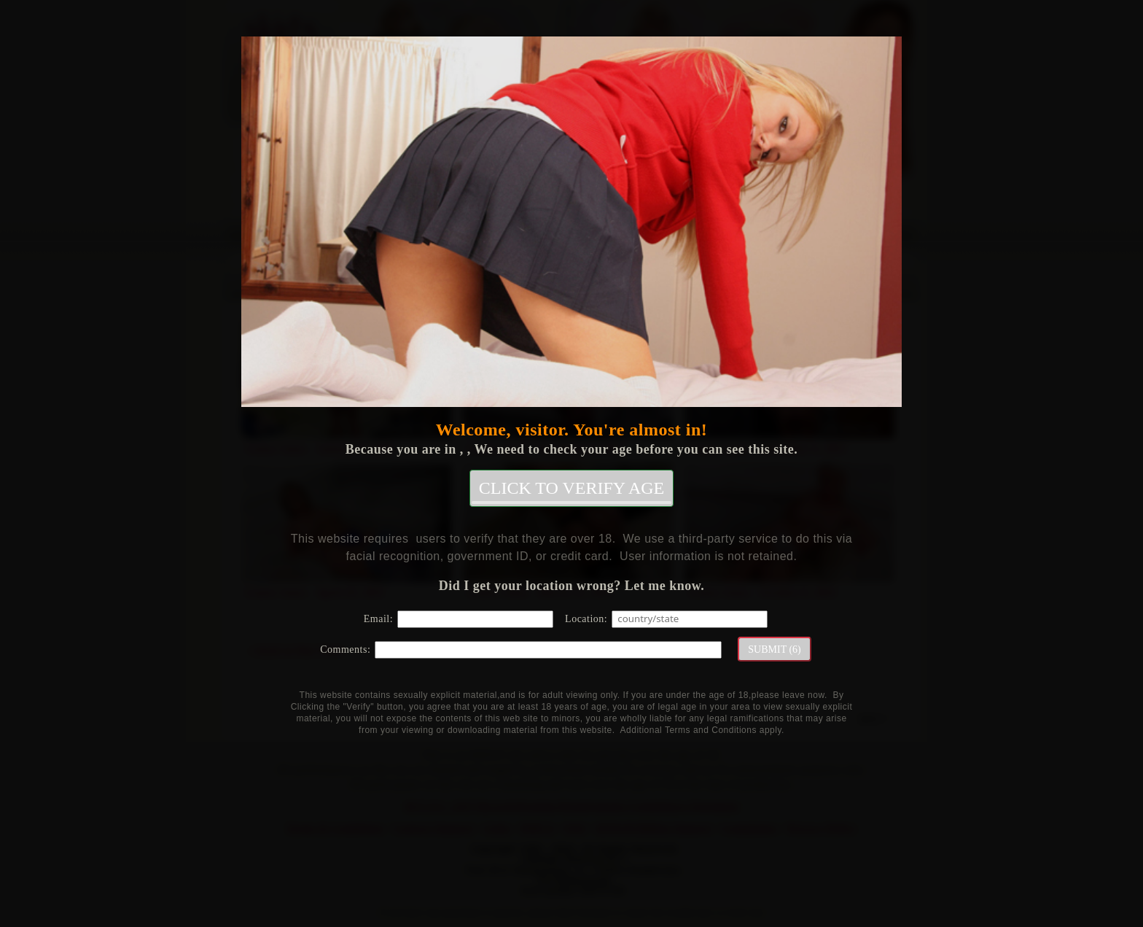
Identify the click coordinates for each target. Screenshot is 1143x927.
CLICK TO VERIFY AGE (571, 491)
